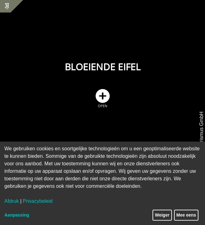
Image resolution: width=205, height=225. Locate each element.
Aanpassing (16, 215)
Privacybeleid (37, 201)
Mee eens (186, 215)
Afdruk (11, 201)
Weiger (162, 215)
